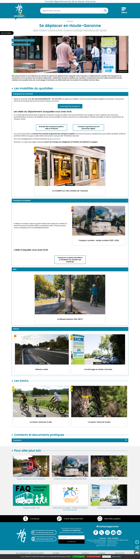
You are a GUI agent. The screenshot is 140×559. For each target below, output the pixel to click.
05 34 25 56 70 (55, 139)
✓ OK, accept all (78, 556)
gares (36, 30)
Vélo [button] (14, 269)
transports (68, 30)
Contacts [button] (17, 440)
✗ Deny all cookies (93, 556)
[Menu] (124, 10)
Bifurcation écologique (21, 44)
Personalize (106, 556)
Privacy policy (116, 556)
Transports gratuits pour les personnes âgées (88, 128)
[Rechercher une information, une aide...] (74, 11)
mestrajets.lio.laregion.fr (70, 106)
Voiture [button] (16, 329)
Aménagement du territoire (23, 40)
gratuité (103, 30)
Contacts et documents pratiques (39, 435)
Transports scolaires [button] (22, 200)
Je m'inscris (71, 542)
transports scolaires (55, 30)
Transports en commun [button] (23, 94)
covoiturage (77, 30)
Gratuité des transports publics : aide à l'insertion (51, 128)
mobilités (43, 30)
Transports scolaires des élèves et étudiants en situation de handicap (70, 260)
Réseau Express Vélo (91, 30)
